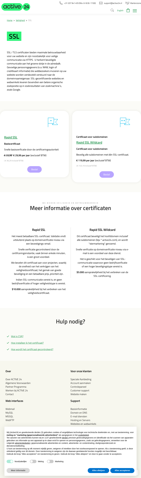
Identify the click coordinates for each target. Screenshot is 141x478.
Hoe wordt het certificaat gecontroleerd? (32, 349)
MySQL (9, 413)
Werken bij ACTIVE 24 (17, 390)
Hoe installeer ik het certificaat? (27, 343)
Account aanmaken (80, 383)
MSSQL (9, 416)
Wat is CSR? (17, 336)
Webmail (10, 409)
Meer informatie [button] (18, 470)
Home (9, 20)
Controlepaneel (78, 387)
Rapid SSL (10, 137)
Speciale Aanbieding (80, 379)
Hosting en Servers (80, 420)
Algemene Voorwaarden (18, 383)
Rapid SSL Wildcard (89, 142)
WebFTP (10, 420)
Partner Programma (16, 387)
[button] (15, 7)
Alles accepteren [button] (122, 470)
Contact (10, 394)
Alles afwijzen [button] (98, 470)
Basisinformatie (78, 409)
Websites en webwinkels (83, 424)
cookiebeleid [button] (83, 435)
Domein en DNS (78, 413)
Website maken (78, 394)
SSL (30, 20)
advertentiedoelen (22, 443)
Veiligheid (20, 20)
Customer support (79, 390)
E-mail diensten (78, 416)
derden (65, 438)
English (120, 10)
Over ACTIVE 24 (14, 379)
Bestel (34, 169)
